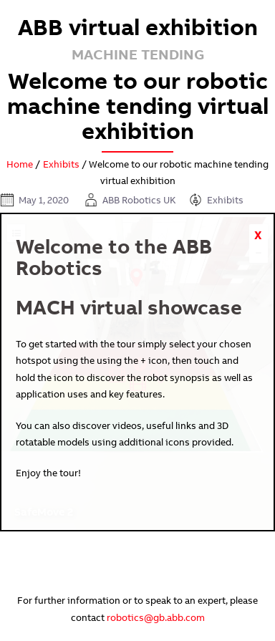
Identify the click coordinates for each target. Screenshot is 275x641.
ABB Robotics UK (138, 200)
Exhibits (61, 164)
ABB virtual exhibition (138, 26)
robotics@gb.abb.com (156, 617)
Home (19, 164)
